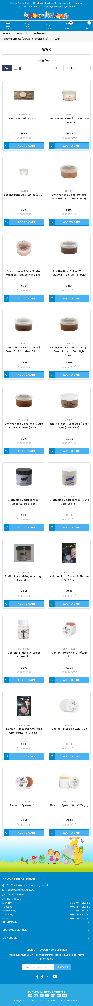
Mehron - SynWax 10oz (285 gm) (69, 805)
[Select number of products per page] (58, 68)
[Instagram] (48, 977)
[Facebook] (37, 977)
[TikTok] (42, 977)
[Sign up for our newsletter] (38, 967)
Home (6, 33)
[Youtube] (54, 977)
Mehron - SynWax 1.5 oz (24, 805)
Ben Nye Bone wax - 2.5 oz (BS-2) (24, 194)
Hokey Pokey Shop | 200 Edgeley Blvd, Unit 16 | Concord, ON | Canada (46, 3)
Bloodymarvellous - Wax (24, 118)
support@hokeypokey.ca (20, 890)
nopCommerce (54, 992)
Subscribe (62, 967)
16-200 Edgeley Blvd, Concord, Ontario (27, 885)
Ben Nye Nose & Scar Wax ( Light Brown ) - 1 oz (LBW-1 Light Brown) (69, 351)
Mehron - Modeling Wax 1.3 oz (69, 729)
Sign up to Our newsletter (46, 950)
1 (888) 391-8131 (15, 894)
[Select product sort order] (78, 68)
